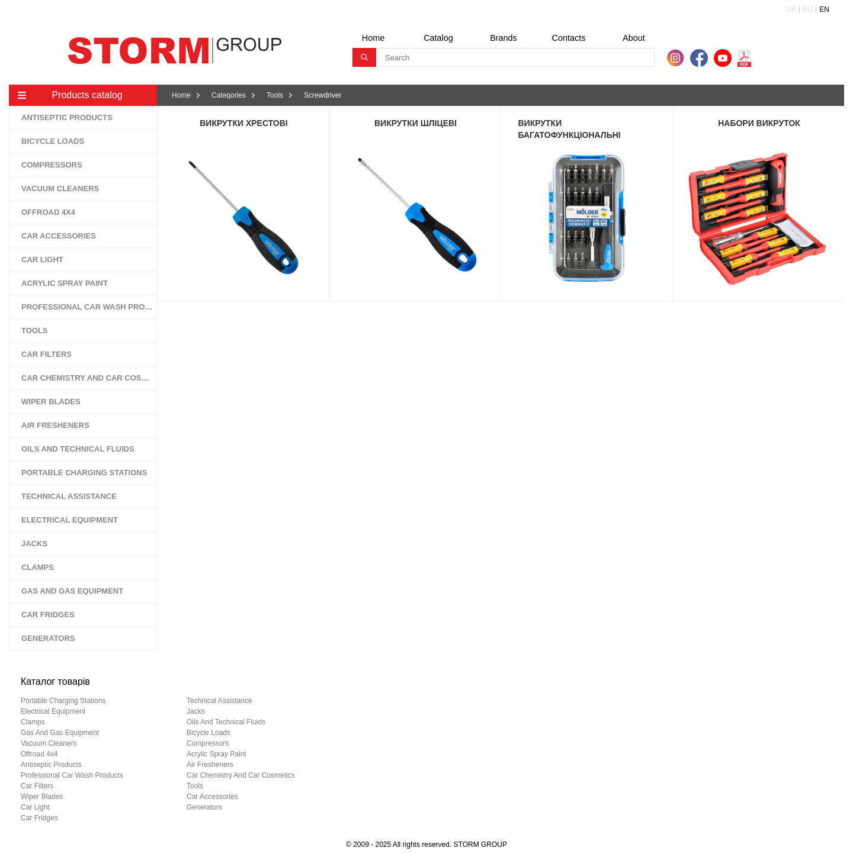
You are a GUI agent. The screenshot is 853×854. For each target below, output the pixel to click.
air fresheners (210, 764)
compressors (208, 743)
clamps (33, 722)
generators (204, 807)
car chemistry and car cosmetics (241, 775)
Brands (503, 38)
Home (373, 38)
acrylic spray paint (216, 754)
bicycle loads (208, 733)
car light (35, 807)
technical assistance (219, 701)
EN (824, 9)
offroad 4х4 (39, 754)
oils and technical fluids (226, 722)
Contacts (569, 38)
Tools (275, 95)
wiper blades (42, 796)
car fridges (39, 818)
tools (195, 786)
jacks (196, 711)
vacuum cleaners (49, 743)
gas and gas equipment (60, 733)
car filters (37, 786)
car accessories (212, 796)
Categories (228, 95)
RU (808, 9)
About (634, 38)
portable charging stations (63, 701)
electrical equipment (53, 711)
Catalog (438, 38)
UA (791, 9)
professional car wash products (72, 775)
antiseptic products (51, 764)
